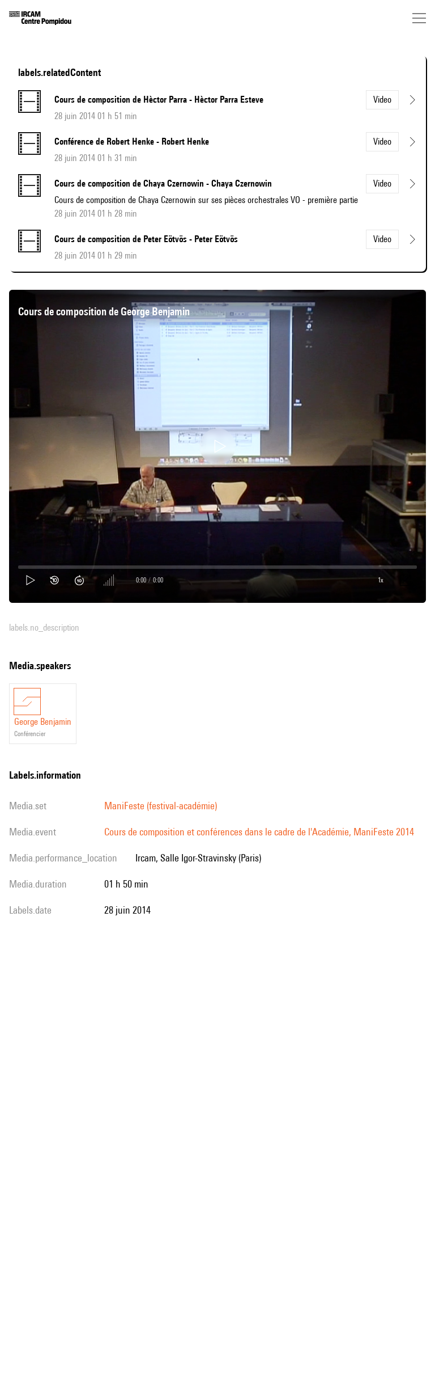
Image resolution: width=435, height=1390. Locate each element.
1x (380, 580)
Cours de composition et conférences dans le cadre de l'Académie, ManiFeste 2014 (259, 832)
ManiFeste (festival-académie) (160, 806)
